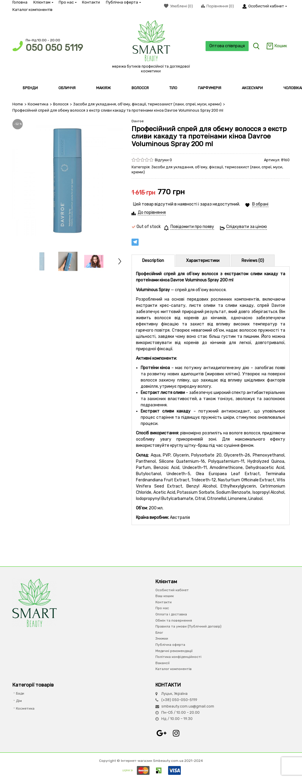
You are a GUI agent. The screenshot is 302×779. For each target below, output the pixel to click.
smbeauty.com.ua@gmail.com (187, 706)
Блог (159, 632)
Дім (19, 701)
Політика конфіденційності (178, 657)
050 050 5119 (54, 47)
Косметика (38, 104)
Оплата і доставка (171, 614)
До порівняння (152, 212)
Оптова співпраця (226, 45)
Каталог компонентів (32, 9)
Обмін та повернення (173, 620)
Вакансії (162, 663)
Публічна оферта (123, 2)
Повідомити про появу (192, 226)
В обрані (260, 204)
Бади (20, 693)
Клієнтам (43, 2)
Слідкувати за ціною (246, 226)
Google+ (161, 733)
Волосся (60, 104)
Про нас (67, 2)
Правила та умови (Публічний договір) (188, 626)
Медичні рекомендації (174, 650)
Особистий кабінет (172, 590)
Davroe (138, 121)
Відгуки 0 (163, 159)
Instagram (176, 733)
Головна (19, 2)
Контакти (91, 2)
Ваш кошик (164, 596)
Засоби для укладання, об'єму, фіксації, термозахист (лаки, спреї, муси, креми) (146, 104)
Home (17, 104)
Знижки (161, 638)
